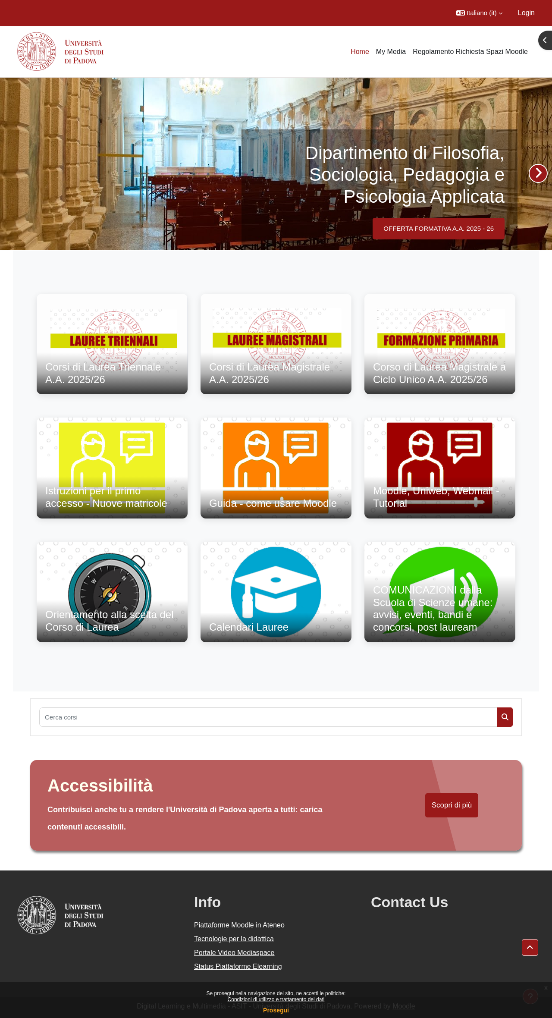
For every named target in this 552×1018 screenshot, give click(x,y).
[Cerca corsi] (268, 717)
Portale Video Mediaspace (234, 952)
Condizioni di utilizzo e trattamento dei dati (276, 999)
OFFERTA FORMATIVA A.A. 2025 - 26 (438, 228)
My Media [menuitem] (391, 51)
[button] (479, 13)
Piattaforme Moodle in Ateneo (239, 925)
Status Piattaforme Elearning (238, 966)
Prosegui (276, 1010)
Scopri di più (452, 805)
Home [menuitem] (360, 51)
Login (526, 12)
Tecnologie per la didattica (234, 939)
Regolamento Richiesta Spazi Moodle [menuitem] (470, 51)
